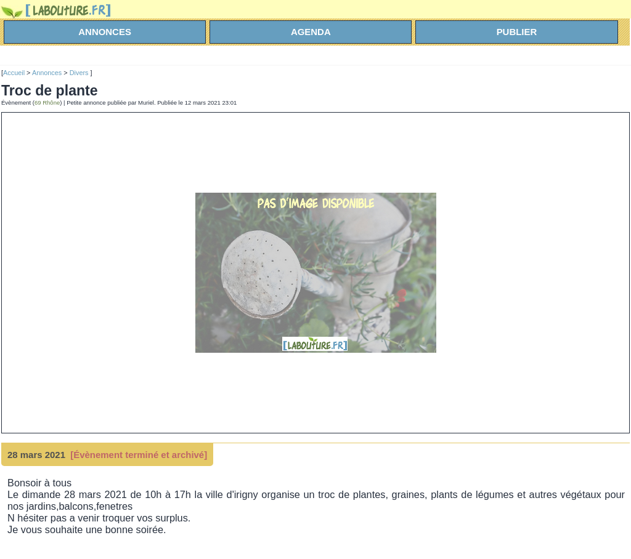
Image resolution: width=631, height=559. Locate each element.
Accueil (14, 72)
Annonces (47, 72)
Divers (80, 72)
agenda (311, 31)
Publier (517, 31)
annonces (104, 31)
